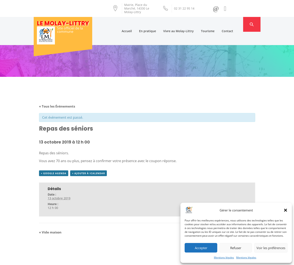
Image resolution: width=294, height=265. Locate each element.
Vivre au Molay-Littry (185, 24)
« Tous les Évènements (57, 93)
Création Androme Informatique (108, 259)
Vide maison (50, 219)
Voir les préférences (270, 248)
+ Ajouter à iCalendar (88, 160)
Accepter (201, 248)
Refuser (235, 248)
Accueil (133, 24)
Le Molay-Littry (63, 23)
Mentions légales (224, 257)
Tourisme (214, 24)
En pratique (154, 24)
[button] (285, 210)
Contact (234, 24)
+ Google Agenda (53, 160)
